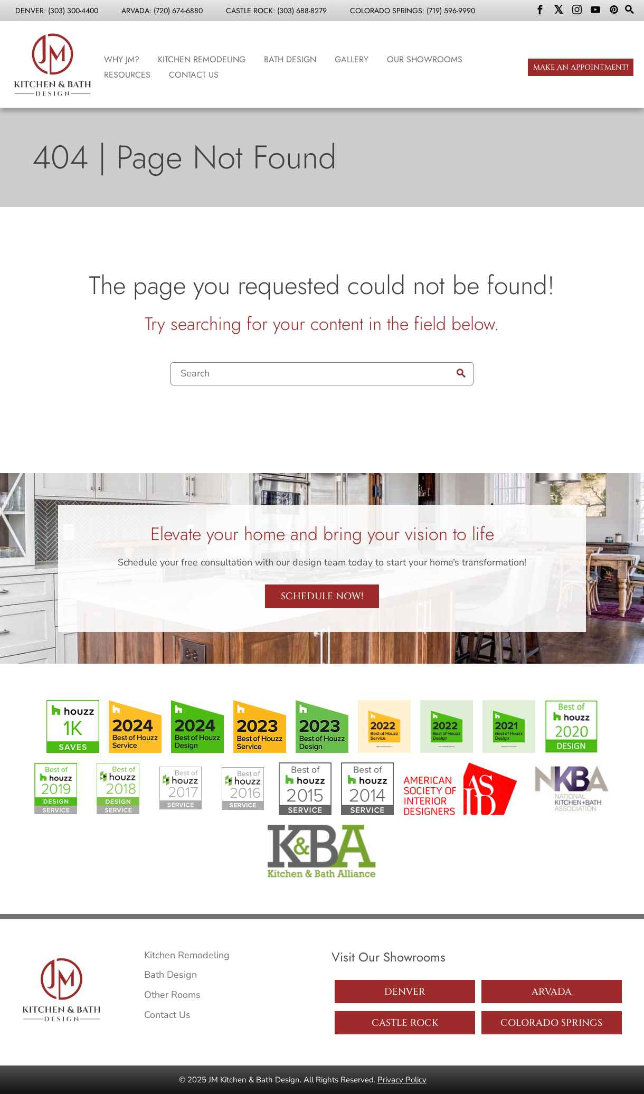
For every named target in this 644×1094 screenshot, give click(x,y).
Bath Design (290, 59)
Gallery (351, 59)
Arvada (552, 991)
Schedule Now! (322, 596)
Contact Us (194, 75)
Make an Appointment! (580, 67)
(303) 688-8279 (302, 10)
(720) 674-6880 (178, 10)
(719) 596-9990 (451, 10)
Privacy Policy (402, 1079)
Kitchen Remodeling (201, 59)
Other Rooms (172, 994)
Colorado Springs (551, 1023)
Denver (404, 991)
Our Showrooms (424, 59)
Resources (127, 75)
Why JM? (121, 59)
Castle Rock (405, 1023)
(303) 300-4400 (73, 10)
